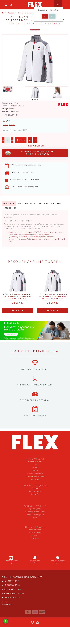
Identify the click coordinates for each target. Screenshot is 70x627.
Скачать (35, 470)
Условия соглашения (35, 473)
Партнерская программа (35, 515)
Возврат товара (35, 491)
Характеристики (26, 203)
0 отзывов (34, 32)
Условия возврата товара (35, 476)
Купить (20, 140)
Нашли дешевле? (9, 125)
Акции (35, 518)
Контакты (35, 488)
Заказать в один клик (36, 146)
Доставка (35, 467)
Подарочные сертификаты (35, 512)
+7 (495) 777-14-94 (12, 581)
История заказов (35, 532)
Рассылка (35, 538)
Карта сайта (35, 494)
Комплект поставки (50, 203)
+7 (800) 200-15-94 (12, 585)
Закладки (35, 535)
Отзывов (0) (9, 208)
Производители (35, 509)
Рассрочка (35, 479)
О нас (35, 464)
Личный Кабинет (35, 529)
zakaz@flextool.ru (12, 597)
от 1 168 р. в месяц (30, 152)
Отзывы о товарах (35, 461)
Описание (8, 203)
